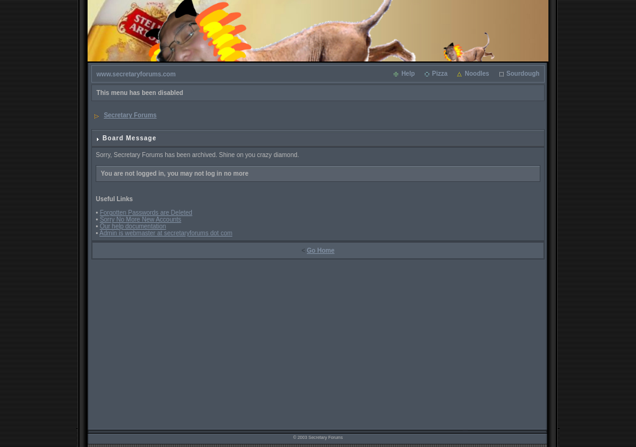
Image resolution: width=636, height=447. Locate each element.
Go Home (320, 250)
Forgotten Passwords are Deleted (146, 212)
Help (408, 73)
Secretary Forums (130, 115)
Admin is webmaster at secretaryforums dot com (165, 233)
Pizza (439, 73)
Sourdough (522, 73)
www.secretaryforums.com (135, 74)
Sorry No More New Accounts (140, 219)
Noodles (477, 73)
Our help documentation (133, 226)
